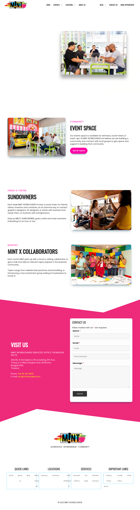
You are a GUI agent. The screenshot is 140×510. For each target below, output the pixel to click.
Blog (104, 5)
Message (78, 363)
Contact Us (113, 5)
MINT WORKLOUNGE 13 (69, 480)
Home (48, 5)
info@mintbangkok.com (29, 376)
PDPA (129, 475)
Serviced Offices (76, 478)
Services (58, 5)
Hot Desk (86, 478)
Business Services (95, 478)
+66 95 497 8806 (26, 373)
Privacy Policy (109, 478)
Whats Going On (36, 480)
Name (76, 330)
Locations (71, 5)
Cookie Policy (119, 478)
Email (76, 343)
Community (93, 5)
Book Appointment (127, 5)
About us (82, 5)
